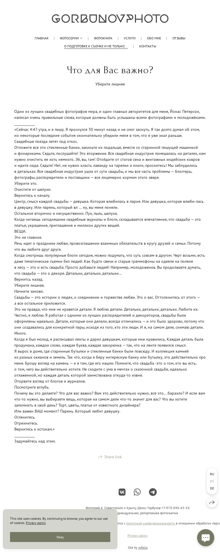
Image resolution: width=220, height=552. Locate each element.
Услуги (129, 38)
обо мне (154, 38)
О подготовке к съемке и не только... (96, 46)
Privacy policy (137, 538)
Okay (60, 537)
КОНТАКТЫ (147, 46)
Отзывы (178, 38)
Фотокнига (103, 38)
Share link (113, 459)
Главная (41, 38)
